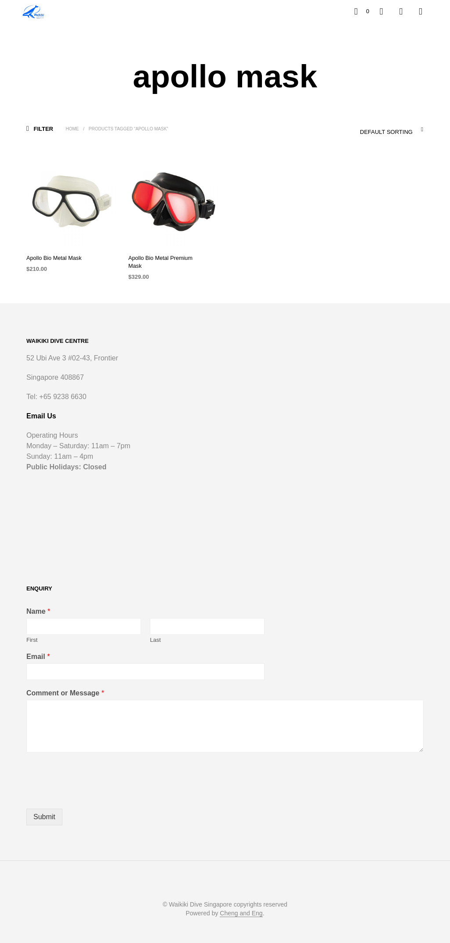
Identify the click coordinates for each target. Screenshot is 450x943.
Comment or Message (65, 685)
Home (72, 128)
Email (38, 649)
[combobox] (373, 129)
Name (38, 603)
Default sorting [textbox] (385, 132)
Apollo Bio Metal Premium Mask (165, 258)
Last (155, 632)
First (31, 632)
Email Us (41, 408)
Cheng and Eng (241, 905)
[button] (361, 11)
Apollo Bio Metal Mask (52, 258)
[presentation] (93, 786)
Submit (44, 809)
